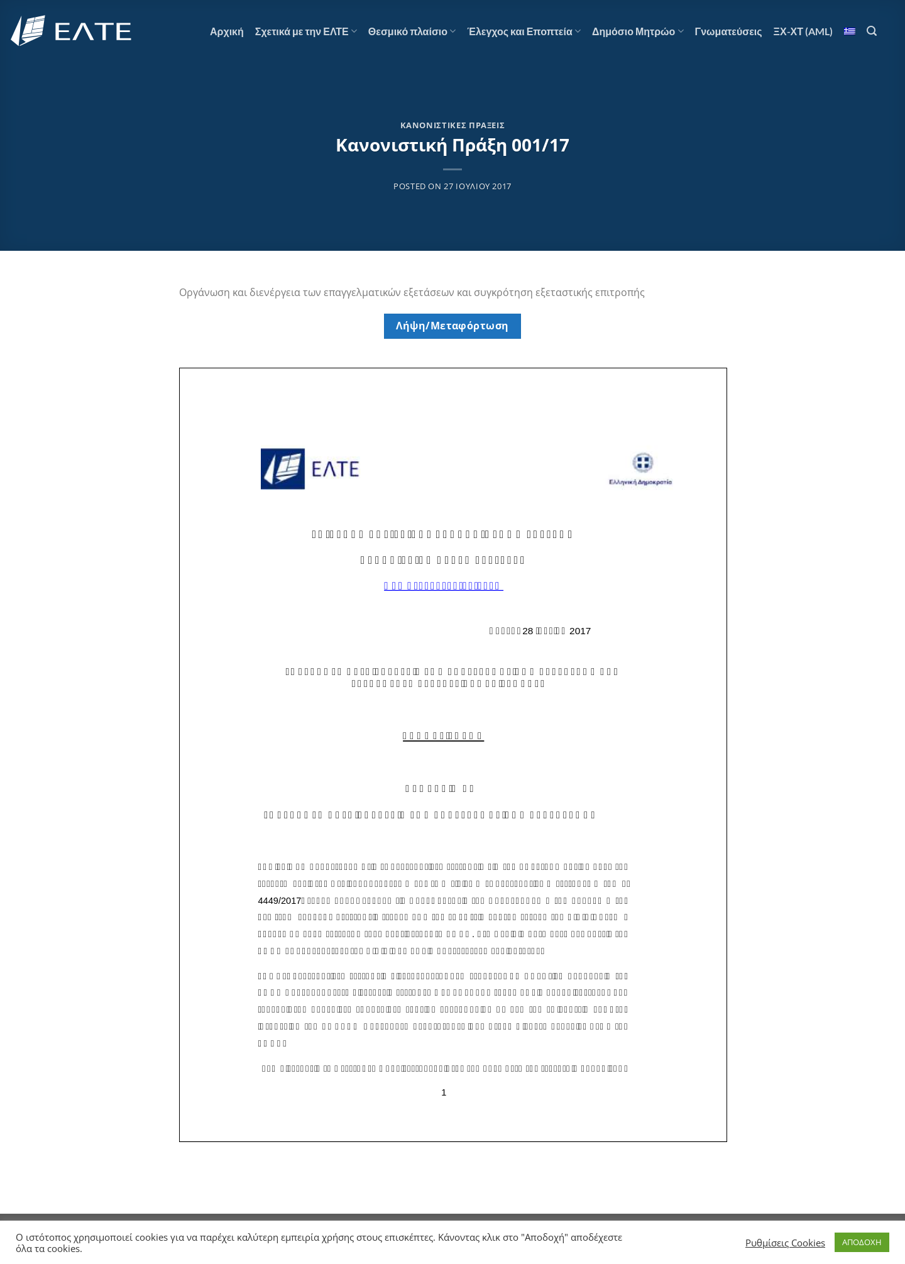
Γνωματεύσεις (728, 31)
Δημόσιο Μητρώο (638, 31)
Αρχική (227, 31)
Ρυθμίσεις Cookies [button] (785, 1242)
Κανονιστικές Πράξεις (452, 125)
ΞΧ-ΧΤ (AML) (803, 31)
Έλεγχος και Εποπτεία (524, 31)
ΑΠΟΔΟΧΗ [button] (862, 1242)
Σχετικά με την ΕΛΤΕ (306, 31)
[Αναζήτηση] (872, 31)
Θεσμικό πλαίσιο (412, 31)
